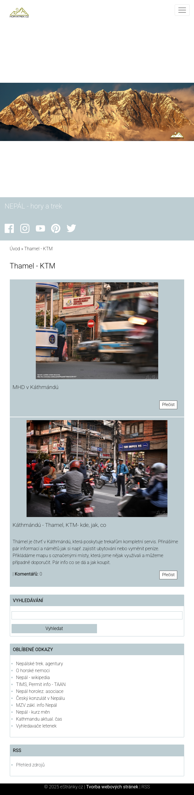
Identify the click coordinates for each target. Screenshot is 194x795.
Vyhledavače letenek (36, 726)
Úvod (15, 248)
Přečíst (168, 404)
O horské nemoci (33, 670)
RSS (145, 787)
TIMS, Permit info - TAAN (41, 684)
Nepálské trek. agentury (39, 663)
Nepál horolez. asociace (40, 691)
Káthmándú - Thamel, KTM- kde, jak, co (59, 525)
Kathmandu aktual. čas (39, 719)
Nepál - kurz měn (33, 712)
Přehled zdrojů (30, 765)
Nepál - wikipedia (33, 677)
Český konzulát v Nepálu (40, 698)
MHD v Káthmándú (36, 387)
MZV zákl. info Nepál (36, 705)
